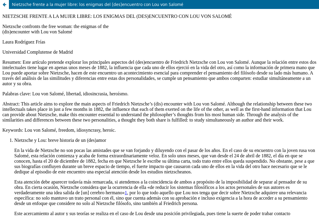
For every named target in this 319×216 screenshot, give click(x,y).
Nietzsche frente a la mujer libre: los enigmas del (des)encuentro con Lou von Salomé (97, 4)
